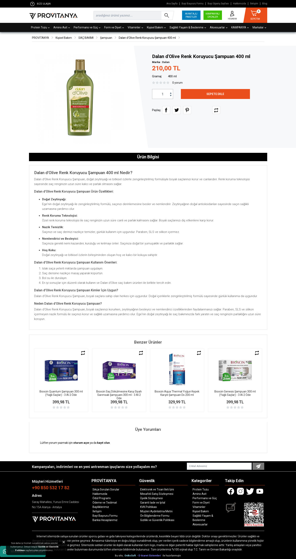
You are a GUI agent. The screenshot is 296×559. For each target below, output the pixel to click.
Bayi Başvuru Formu (192, 3)
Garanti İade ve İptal (152, 502)
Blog (264, 3)
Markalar (259, 27)
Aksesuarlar (219, 27)
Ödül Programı (102, 498)
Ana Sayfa (171, 3)
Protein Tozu (40, 27)
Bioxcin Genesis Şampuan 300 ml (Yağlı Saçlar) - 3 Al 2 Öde (235, 393)
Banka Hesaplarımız (105, 520)
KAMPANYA (240, 27)
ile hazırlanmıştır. (172, 555)
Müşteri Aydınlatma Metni (156, 511)
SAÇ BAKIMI (86, 37)
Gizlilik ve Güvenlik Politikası (157, 520)
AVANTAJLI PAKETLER (191, 15)
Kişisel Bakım (156, 27)
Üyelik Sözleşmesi (151, 498)
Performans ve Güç (87, 27)
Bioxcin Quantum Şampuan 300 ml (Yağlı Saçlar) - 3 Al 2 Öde (61, 393)
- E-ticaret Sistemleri (149, 555)
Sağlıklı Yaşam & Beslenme (188, 27)
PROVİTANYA (40, 37)
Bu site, (119, 555)
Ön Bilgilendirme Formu (154, 515)
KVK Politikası (148, 507)
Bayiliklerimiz (101, 507)
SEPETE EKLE (215, 94)
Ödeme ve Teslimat (105, 502)
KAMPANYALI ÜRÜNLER (213, 15)
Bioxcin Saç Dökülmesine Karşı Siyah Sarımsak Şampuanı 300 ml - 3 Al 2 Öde (119, 395)
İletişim (254, 3)
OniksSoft (130, 555)
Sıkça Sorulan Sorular (106, 489)
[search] (133, 15)
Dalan (166, 62)
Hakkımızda (239, 3)
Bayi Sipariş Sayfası (218, 3)
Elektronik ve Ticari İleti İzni (157, 489)
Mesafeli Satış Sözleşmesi (156, 493)
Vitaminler (135, 27)
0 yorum (177, 82)
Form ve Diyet (114, 27)
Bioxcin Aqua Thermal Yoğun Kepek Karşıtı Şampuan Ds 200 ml (177, 393)
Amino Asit (61, 27)
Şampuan (106, 37)
